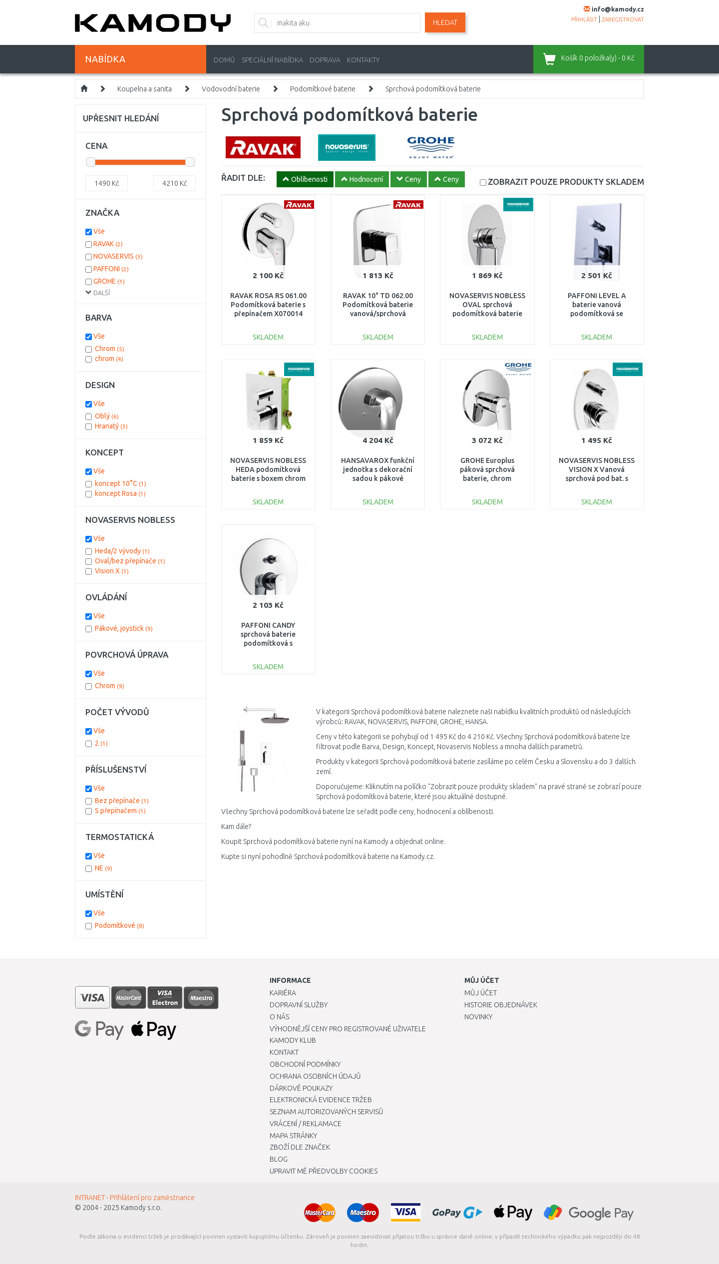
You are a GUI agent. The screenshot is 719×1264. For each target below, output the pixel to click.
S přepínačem (120, 811)
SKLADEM (566, 181)
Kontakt (284, 1052)
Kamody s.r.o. (141, 1208)
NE (103, 868)
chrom (109, 359)
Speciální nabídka (272, 60)
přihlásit (584, 19)
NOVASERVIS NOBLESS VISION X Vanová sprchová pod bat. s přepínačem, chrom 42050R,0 (597, 478)
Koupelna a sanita (144, 89)
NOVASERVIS (118, 256)
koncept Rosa (120, 493)
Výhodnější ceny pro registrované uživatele (348, 1029)
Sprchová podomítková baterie (433, 89)
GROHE (109, 281)
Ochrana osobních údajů (315, 1076)
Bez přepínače (122, 801)
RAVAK (108, 244)
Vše (99, 231)
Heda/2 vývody (122, 551)
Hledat (445, 22)
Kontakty (363, 60)
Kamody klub (293, 1040)
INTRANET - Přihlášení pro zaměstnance (135, 1198)
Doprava (325, 60)
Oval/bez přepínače (130, 561)
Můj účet (480, 993)
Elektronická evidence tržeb (321, 1100)
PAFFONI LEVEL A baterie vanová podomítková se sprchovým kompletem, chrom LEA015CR (597, 314)
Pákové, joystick (124, 628)
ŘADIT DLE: (243, 177)
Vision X (112, 571)
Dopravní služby (299, 1005)
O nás (279, 1017)
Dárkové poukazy (301, 1088)
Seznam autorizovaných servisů (326, 1112)
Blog (279, 1159)
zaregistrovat (623, 19)
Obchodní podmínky (305, 1064)
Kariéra (283, 993)
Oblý (107, 416)
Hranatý (111, 426)
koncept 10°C (120, 483)
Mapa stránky (293, 1136)
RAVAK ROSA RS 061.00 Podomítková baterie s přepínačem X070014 (268, 305)
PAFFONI (111, 269)
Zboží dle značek (300, 1147)
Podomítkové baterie (323, 89)
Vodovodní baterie (231, 89)
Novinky (478, 1017)
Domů (224, 60)
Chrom (109, 349)
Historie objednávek (500, 1005)
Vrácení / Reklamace (306, 1124)
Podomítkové (119, 925)
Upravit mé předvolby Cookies (323, 1171)
